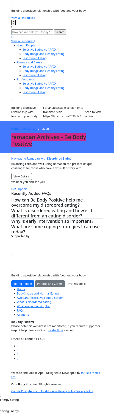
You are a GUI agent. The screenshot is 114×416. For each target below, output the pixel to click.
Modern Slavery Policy (60, 391)
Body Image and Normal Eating (38, 293)
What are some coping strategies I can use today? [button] (55, 229)
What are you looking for (33, 306)
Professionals (26, 79)
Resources (30, 129)
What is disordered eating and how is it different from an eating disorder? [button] (52, 213)
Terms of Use (37, 391)
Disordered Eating (35, 58)
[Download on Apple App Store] (11, 366)
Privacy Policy (84, 391)
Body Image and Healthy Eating (44, 54)
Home (15, 129)
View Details (22, 176)
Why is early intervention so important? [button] (52, 221)
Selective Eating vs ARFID (39, 50)
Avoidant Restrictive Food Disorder (40, 298)
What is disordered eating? (34, 302)
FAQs (20, 310)
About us (23, 315)
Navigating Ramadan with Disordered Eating (41, 158)
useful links (55, 330)
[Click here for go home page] (11, 2)
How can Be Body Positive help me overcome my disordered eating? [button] (47, 202)
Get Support (19, 189)
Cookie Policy (20, 391)
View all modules (23, 18)
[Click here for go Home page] (11, 267)
